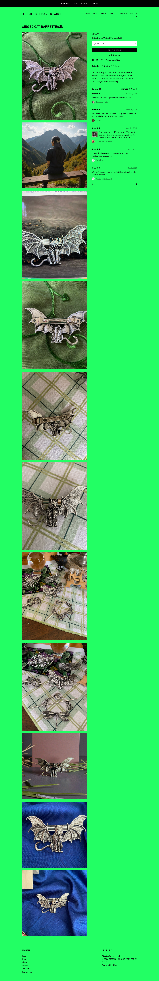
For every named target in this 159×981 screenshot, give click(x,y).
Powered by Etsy (109, 965)
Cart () (134, 13)
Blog (95, 13)
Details (95, 66)
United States (109, 38)
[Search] (137, 16)
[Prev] (93, 184)
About (104, 13)
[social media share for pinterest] (102, 60)
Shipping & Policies (111, 66)
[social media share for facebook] (93, 60)
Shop (87, 13)
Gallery (123, 13)
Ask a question (113, 60)
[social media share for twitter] (97, 60)
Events (113, 13)
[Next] (136, 184)
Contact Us (27, 972)
